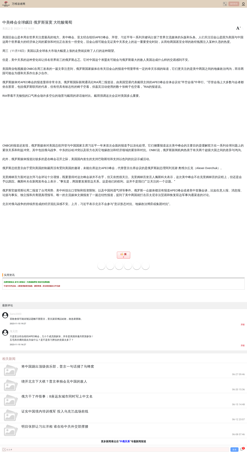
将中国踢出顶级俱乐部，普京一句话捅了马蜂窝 (57, 366)
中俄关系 (125, 441)
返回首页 (234, 4)
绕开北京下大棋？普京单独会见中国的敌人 (54, 381)
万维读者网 (18, 3)
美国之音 (7, 28)
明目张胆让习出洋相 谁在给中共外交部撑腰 (54, 426)
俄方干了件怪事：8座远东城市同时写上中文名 (57, 396)
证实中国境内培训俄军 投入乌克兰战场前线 (54, 411)
